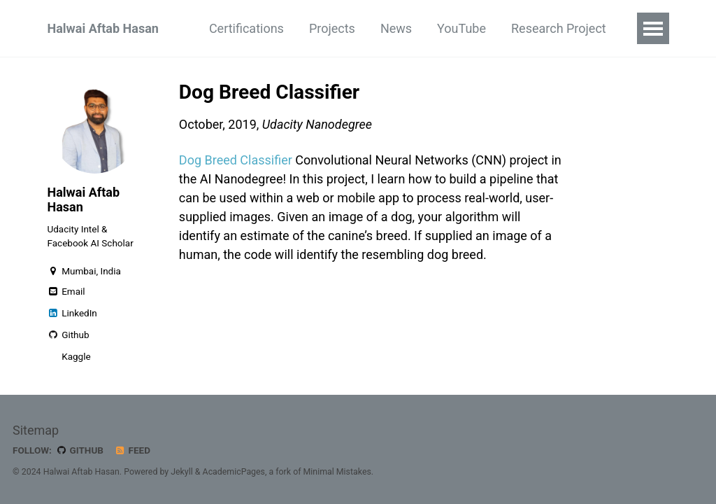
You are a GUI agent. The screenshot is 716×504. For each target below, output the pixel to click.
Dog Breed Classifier (235, 160)
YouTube (461, 28)
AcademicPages (234, 472)
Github (69, 334)
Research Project (558, 28)
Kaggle (75, 356)
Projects (332, 28)
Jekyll (182, 472)
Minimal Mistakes (337, 472)
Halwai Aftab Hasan (103, 28)
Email (66, 291)
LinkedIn (72, 312)
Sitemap (36, 430)
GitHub (79, 450)
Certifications (246, 28)
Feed (132, 450)
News (396, 28)
